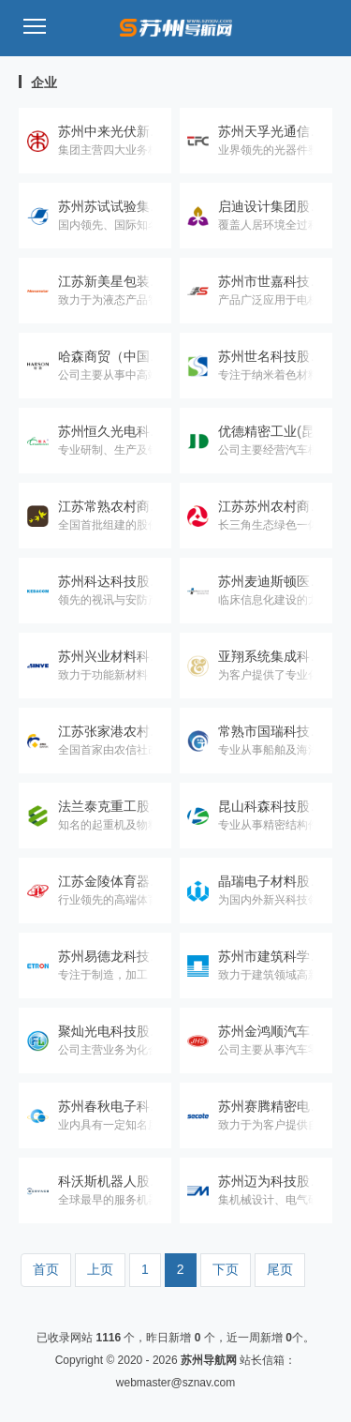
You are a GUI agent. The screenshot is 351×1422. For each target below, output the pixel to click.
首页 (46, 1269)
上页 (100, 1269)
